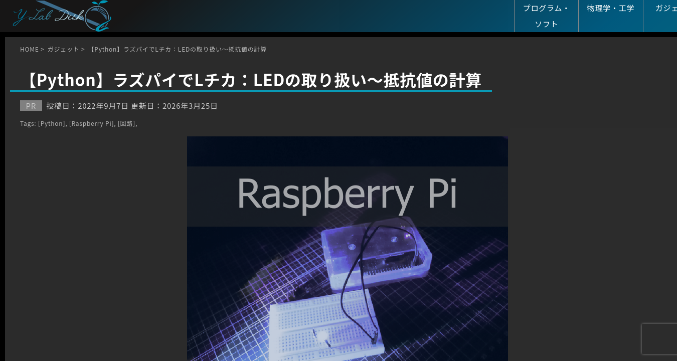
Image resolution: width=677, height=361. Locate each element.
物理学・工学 (611, 8)
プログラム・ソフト (546, 16)
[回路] (126, 123)
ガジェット (64, 49)
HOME (29, 49)
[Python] (51, 123)
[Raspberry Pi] (91, 123)
